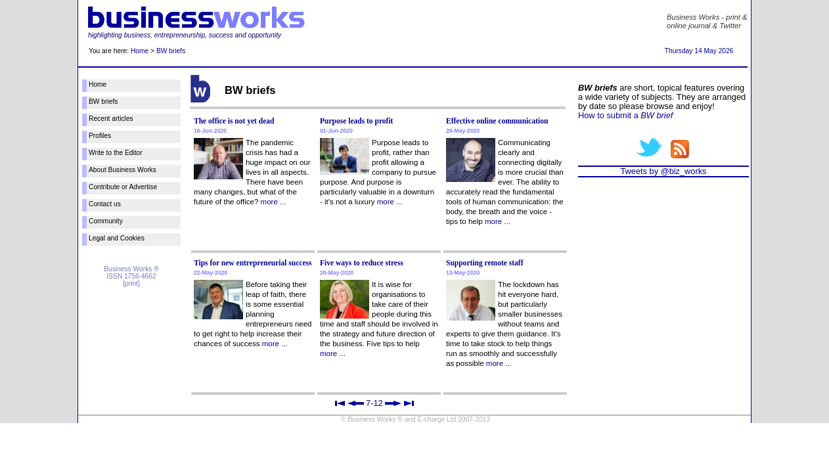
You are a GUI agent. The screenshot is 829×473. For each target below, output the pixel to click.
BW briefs (170, 51)
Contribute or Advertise (123, 187)
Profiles (100, 135)
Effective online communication (497, 121)
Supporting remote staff (485, 263)
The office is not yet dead (234, 121)
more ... (273, 202)
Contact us (105, 204)
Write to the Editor (116, 152)
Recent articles (111, 118)
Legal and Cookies (117, 238)
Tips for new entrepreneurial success (253, 263)
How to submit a (625, 115)
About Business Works (122, 169)
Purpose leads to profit (356, 121)
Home (139, 51)
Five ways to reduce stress (361, 263)
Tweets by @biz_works (663, 171)
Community (106, 221)
